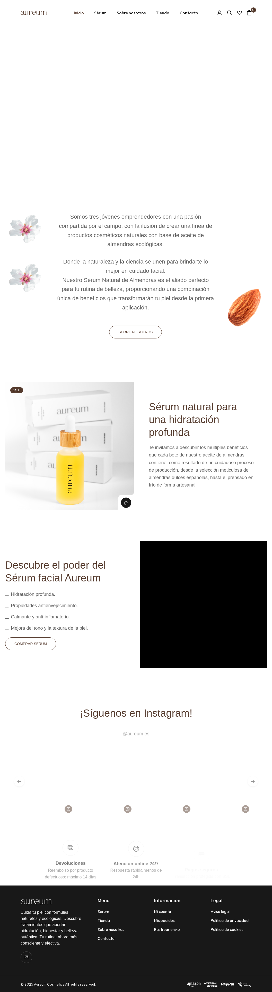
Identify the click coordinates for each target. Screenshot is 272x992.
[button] (126, 503)
